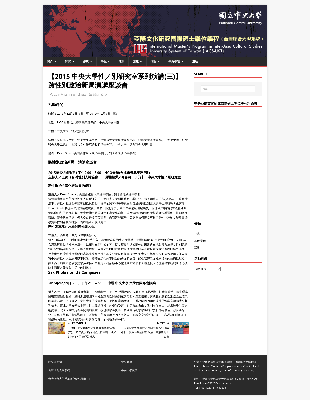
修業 (86, 61)
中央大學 (126, 362)
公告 (197, 234)
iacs (83, 94)
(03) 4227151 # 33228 (213, 387)
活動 (121, 61)
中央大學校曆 (129, 370)
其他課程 (200, 241)
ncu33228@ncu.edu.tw (217, 383)
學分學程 (174, 61)
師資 (68, 61)
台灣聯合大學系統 (59, 370)
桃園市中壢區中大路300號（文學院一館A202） (230, 379)
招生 (153, 61)
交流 (136, 61)
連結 (195, 61)
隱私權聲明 (55, 362)
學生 (104, 61)
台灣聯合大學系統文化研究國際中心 (69, 379)
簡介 (50, 61)
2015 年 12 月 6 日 (64, 94)
